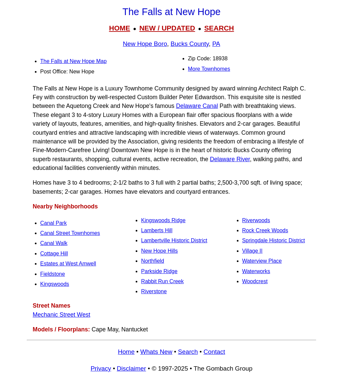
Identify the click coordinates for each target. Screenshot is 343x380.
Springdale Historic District (273, 240)
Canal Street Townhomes (70, 233)
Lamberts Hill (156, 230)
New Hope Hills (159, 251)
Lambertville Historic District (174, 240)
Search (188, 351)
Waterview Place (262, 261)
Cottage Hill (54, 253)
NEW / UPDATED (167, 28)
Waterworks (256, 271)
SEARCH (219, 28)
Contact (214, 351)
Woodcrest (255, 281)
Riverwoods (256, 220)
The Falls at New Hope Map (73, 61)
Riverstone (153, 291)
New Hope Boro (145, 43)
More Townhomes (209, 69)
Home (126, 351)
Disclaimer (131, 368)
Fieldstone (52, 274)
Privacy (100, 368)
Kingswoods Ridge (163, 220)
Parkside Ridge (159, 271)
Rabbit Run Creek (162, 281)
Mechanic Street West (61, 314)
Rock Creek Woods (265, 230)
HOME (119, 28)
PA (216, 43)
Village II (252, 251)
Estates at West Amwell (68, 263)
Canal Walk (53, 243)
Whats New (156, 351)
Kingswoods (54, 284)
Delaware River (230, 159)
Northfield (152, 261)
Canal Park (53, 223)
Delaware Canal (197, 106)
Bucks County (189, 43)
